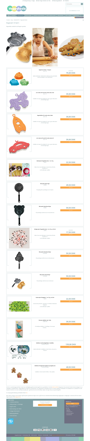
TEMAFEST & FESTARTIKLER (38, 15)
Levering (68, 409)
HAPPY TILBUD (68, 15)
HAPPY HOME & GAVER (51, 15)
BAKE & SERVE (55, 387)
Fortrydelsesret (69, 411)
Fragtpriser (68, 410)
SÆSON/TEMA (60, 15)
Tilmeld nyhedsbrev (79, 17)
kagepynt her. (18, 397)
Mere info (70, 75)
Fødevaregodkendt (13, 413)
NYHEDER (13, 15)
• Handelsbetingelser (70, 413)
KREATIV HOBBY (28, 15)
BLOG (72, 403)
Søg (82, 3)
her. (27, 392)
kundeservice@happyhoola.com (74, 405)
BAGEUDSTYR (20, 15)
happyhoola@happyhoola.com (58, 435)
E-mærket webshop (14, 402)
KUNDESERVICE (76, 15)
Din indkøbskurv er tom (74, 10)
